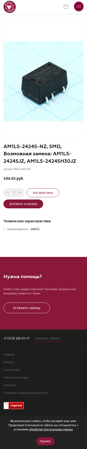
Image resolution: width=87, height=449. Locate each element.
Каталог (8, 362)
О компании (11, 370)
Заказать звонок (47, 338)
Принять (45, 441)
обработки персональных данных (51, 429)
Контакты (9, 385)
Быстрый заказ (43, 192)
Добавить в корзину (23, 204)
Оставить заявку (26, 308)
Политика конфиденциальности (25, 393)
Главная (9, 354)
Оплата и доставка (16, 377)
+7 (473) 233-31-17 (16, 338)
